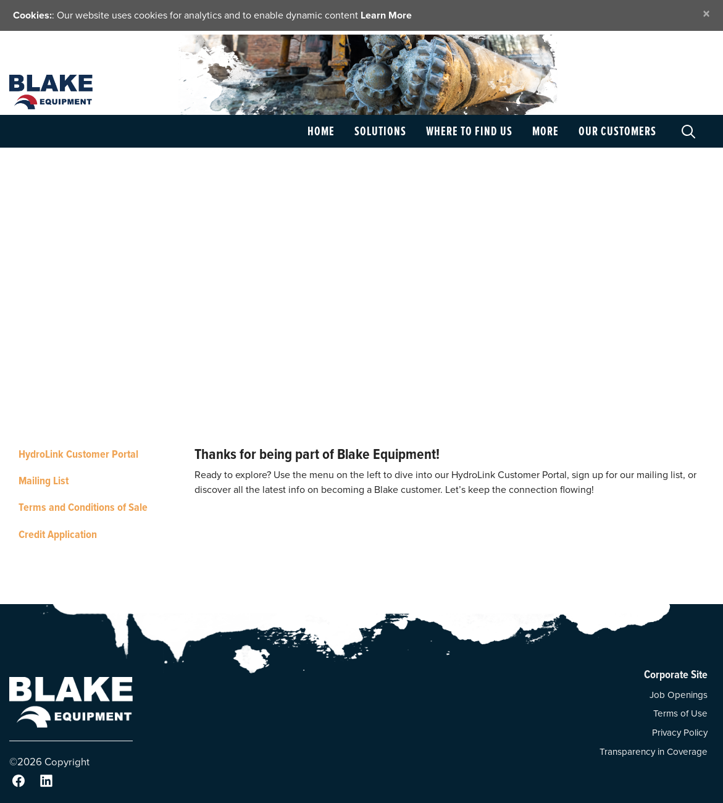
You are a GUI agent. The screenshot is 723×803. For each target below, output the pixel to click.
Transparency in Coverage (654, 752)
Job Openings (679, 695)
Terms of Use (680, 713)
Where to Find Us (469, 131)
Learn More (386, 15)
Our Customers (617, 131)
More (545, 131)
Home (321, 131)
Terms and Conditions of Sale (83, 506)
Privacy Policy (680, 732)
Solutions (380, 131)
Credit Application (58, 534)
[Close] (706, 14)
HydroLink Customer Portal (78, 453)
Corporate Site (676, 674)
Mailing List (44, 480)
